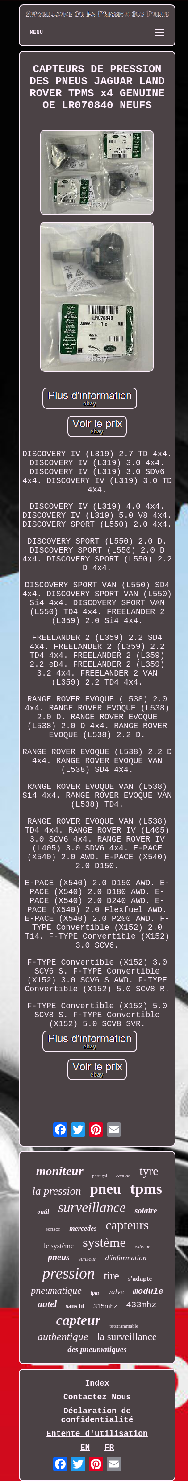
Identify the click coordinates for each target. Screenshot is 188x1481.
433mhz (141, 1305)
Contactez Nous (97, 1397)
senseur (87, 1258)
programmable (123, 1325)
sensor (53, 1228)
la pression (56, 1191)
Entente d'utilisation (97, 1433)
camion (123, 1175)
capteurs (127, 1225)
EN (85, 1447)
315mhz (105, 1306)
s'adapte (140, 1278)
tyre (148, 1171)
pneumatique (56, 1290)
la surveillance (126, 1336)
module (148, 1291)
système (104, 1242)
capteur (78, 1320)
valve (116, 1291)
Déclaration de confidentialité (97, 1415)
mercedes (82, 1228)
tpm (95, 1293)
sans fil (75, 1306)
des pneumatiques (97, 1349)
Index (97, 1383)
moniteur (60, 1171)
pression (68, 1273)
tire (111, 1275)
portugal (99, 1175)
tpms (146, 1188)
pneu (105, 1189)
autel (47, 1304)
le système (59, 1246)
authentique (63, 1336)
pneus (59, 1257)
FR (109, 1447)
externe (142, 1246)
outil (43, 1212)
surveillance (92, 1207)
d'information (125, 1258)
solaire (145, 1210)
